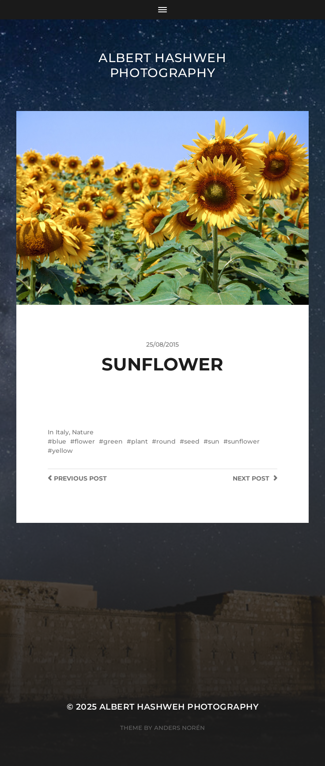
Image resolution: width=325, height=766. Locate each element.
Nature (83, 432)
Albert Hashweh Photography (162, 65)
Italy (62, 432)
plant (139, 441)
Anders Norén (179, 727)
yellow (62, 451)
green (113, 441)
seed (192, 441)
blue (59, 441)
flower (85, 441)
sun (213, 441)
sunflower (244, 441)
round (166, 441)
